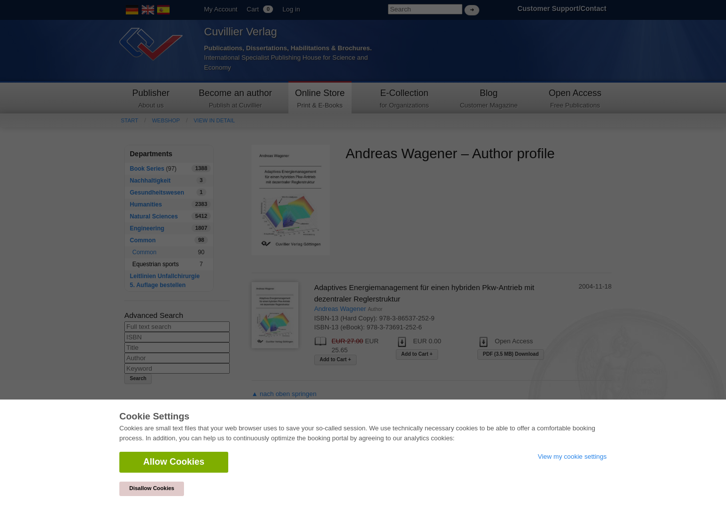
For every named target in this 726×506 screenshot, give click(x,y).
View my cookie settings (572, 456)
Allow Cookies (173, 462)
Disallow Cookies (151, 488)
